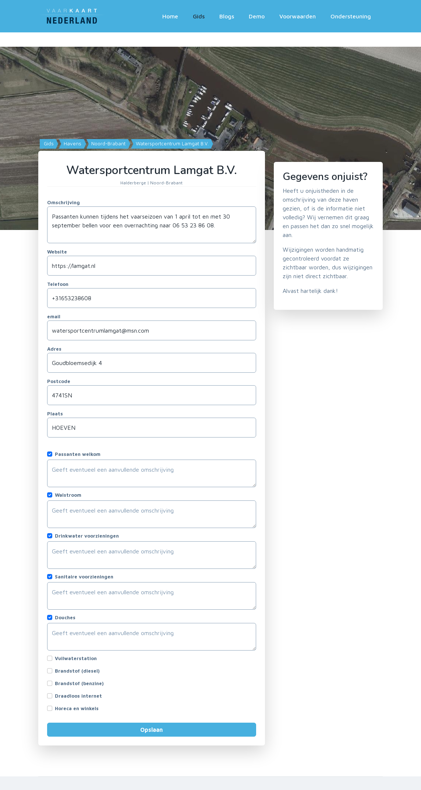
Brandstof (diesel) (77, 671)
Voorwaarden (297, 16)
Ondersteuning (350, 16)
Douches (65, 617)
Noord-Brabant (107, 143)
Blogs (226, 16)
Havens (71, 143)
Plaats (55, 414)
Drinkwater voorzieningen (87, 536)
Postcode (58, 381)
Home (170, 16)
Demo (257, 16)
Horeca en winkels (77, 708)
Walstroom (68, 495)
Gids (199, 16)
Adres (54, 349)
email (53, 316)
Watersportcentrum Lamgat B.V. (171, 143)
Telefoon (57, 284)
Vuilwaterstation (76, 658)
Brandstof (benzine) (79, 683)
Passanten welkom (77, 454)
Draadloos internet (78, 696)
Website (57, 252)
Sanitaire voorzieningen (84, 577)
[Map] (210, 131)
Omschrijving (63, 202)
